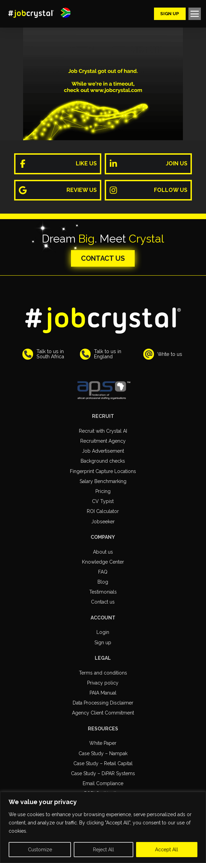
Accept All (166, 849)
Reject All (103, 849)
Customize (40, 849)
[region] (103, 827)
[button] (65, 13)
